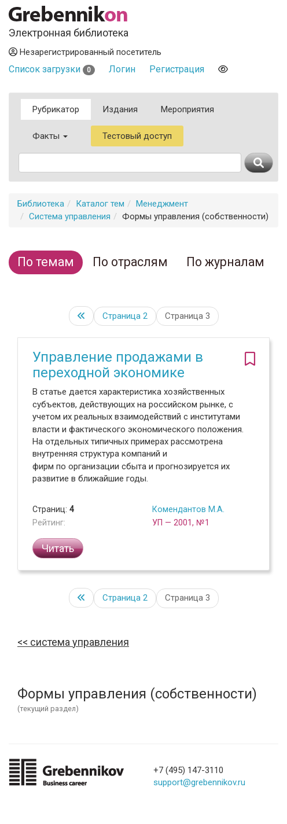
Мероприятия (187, 109)
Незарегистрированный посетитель (85, 52)
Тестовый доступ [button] (137, 136)
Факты (50, 136)
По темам (45, 262)
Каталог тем (100, 203)
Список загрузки (52, 69)
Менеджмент (162, 203)
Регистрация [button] (176, 69)
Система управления (70, 216)
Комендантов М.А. (188, 509)
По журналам (225, 262)
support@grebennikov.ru (199, 782)
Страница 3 (187, 316)
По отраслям (130, 262)
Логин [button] (122, 69)
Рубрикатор (55, 109)
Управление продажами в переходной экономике (117, 364)
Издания (120, 109)
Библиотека (40, 203)
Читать (58, 548)
